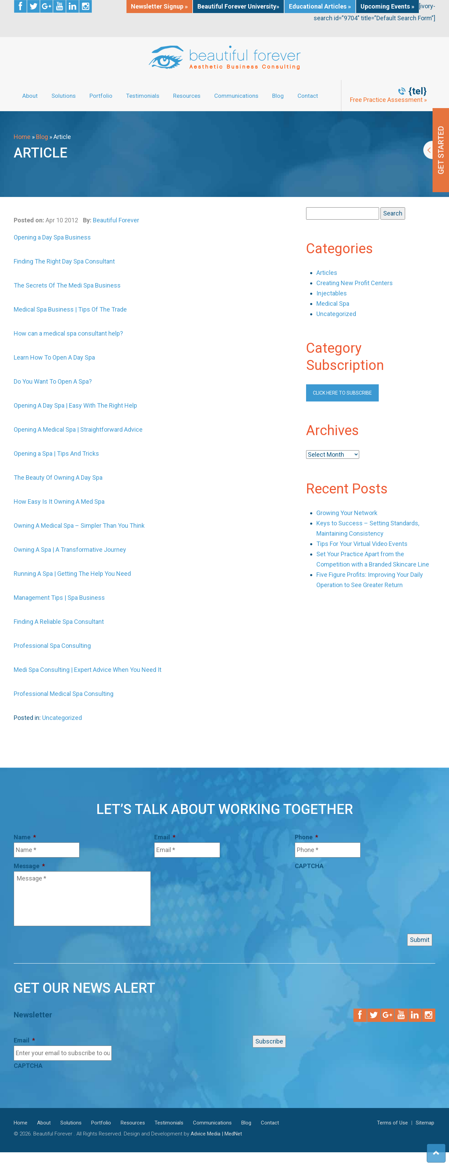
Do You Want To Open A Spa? (53, 381)
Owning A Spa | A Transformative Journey (70, 549)
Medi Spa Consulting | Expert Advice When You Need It (87, 669)
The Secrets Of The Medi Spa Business (67, 285)
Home (22, 136)
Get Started (436, 150)
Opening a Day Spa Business (52, 237)
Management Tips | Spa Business (59, 597)
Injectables (331, 293)
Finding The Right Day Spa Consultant (64, 261)
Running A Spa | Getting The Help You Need (72, 573)
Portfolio (100, 95)
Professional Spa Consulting (52, 645)
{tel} (418, 91)
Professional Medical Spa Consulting (63, 693)
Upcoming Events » (387, 6)
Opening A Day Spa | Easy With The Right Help (75, 405)
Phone (306, 837)
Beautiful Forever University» (238, 6)
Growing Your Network (346, 512)
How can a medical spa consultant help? (68, 333)
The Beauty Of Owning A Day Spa (58, 477)
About (30, 95)
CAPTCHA (309, 866)
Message (29, 866)
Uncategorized (62, 717)
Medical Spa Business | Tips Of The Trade (70, 309)
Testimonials (142, 95)
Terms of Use (392, 1123)
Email (164, 837)
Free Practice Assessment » (388, 99)
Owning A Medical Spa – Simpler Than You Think (79, 525)
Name (25, 837)
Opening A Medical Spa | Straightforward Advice (78, 429)
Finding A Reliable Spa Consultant (59, 621)
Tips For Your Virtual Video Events (362, 543)
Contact (308, 95)
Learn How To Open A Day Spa (54, 357)
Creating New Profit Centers (354, 283)
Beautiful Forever (116, 220)
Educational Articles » (320, 6)
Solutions (63, 95)
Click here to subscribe (342, 393)
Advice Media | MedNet (216, 1134)
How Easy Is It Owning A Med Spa (59, 501)
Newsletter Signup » (159, 6)
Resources (187, 95)
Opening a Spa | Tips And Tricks (56, 453)
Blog (278, 95)
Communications (236, 95)
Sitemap (425, 1123)
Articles (326, 272)
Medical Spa (332, 303)
